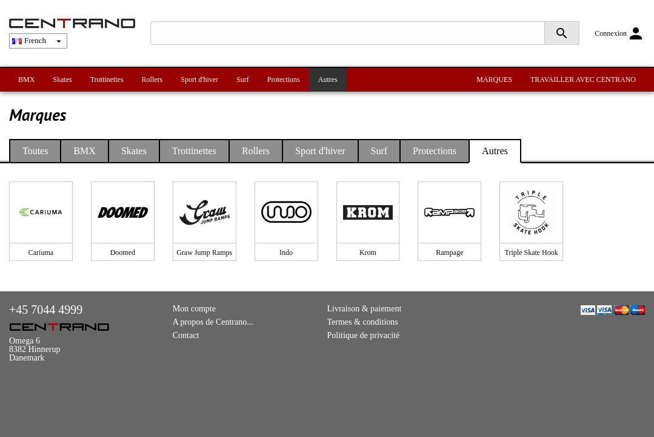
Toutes (35, 151)
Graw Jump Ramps (204, 252)
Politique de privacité (363, 335)
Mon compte (194, 308)
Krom (367, 252)
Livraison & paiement (364, 308)
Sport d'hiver (199, 79)
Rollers (152, 79)
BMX (26, 79)
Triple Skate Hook (531, 252)
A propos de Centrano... (213, 322)
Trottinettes (107, 79)
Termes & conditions (362, 322)
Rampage (449, 252)
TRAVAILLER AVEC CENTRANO (583, 79)
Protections (283, 79)
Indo (286, 252)
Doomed (122, 252)
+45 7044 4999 (45, 309)
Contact (186, 335)
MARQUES (494, 79)
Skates (62, 79)
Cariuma (40, 252)
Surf (242, 79)
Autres (328, 79)
